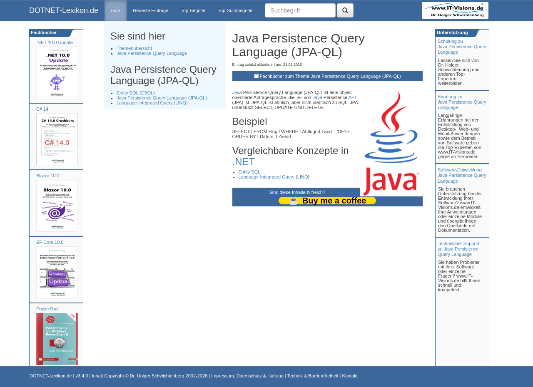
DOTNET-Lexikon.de (63, 10)
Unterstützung (452, 32)
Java (237, 92)
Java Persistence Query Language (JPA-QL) (162, 97)
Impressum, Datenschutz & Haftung (247, 375)
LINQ (302, 176)
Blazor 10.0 (48, 175)
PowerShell (48, 308)
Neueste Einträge (150, 10)
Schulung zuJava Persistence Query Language (462, 47)
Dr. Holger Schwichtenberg (157, 375)
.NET (243, 161)
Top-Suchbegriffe (235, 10)
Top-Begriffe (193, 10)
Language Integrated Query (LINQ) (152, 102)
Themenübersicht (134, 48)
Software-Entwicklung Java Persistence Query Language (462, 175)
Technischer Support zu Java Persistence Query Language (458, 249)
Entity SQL (250, 171)
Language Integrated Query (267, 176)
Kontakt (349, 375)
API (352, 97)
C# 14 (42, 109)
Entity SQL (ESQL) (136, 92)
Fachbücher (43, 32)
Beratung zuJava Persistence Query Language (462, 102)
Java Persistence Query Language (152, 53)
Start (115, 10)
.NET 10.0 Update (54, 42)
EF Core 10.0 (49, 242)
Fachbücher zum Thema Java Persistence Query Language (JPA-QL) (330, 76)
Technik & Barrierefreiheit (313, 375)
